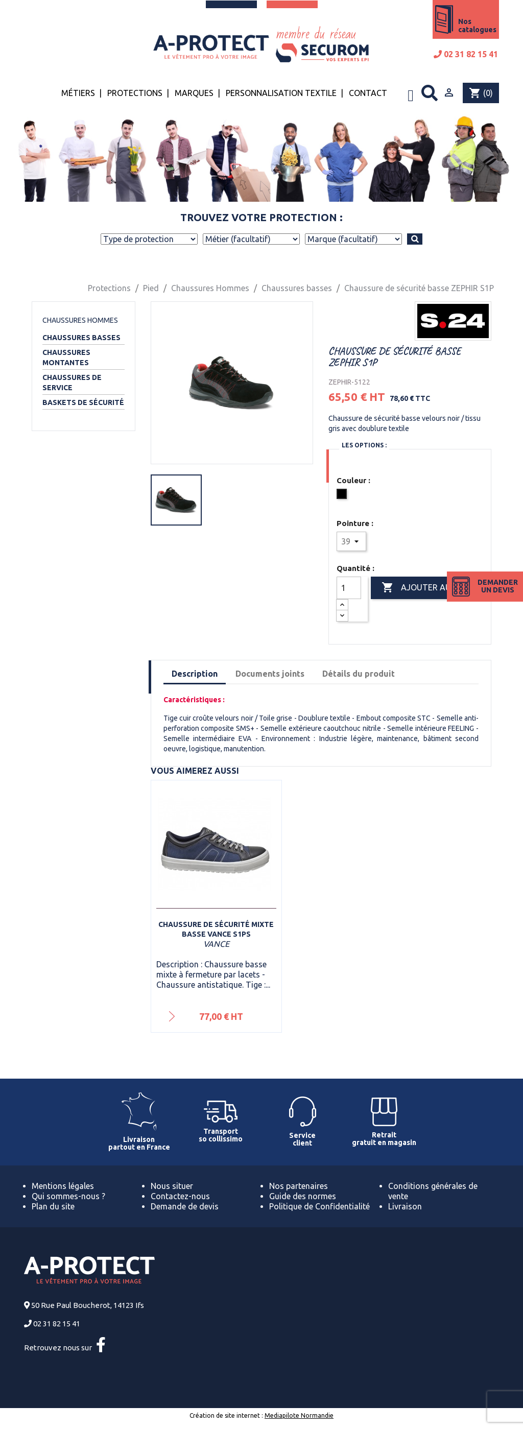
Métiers (78, 93)
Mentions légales (63, 1185)
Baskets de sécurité (83, 402)
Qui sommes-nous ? (68, 1196)
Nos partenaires (298, 1185)
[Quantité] (349, 588)
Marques (194, 93)
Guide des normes (302, 1196)
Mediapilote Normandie (299, 1415)
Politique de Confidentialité (319, 1206)
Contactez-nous (180, 1196)
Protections (134, 93)
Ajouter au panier (431, 587)
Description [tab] (195, 673)
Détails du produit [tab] (358, 673)
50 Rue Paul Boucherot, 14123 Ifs (87, 1305)
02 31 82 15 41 (466, 54)
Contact (368, 93)
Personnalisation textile (281, 93)
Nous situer (172, 1185)
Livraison (405, 1206)
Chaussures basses (81, 338)
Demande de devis (185, 1206)
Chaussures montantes (66, 357)
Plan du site (53, 1206)
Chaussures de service (72, 382)
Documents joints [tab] (269, 673)
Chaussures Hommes (80, 320)
